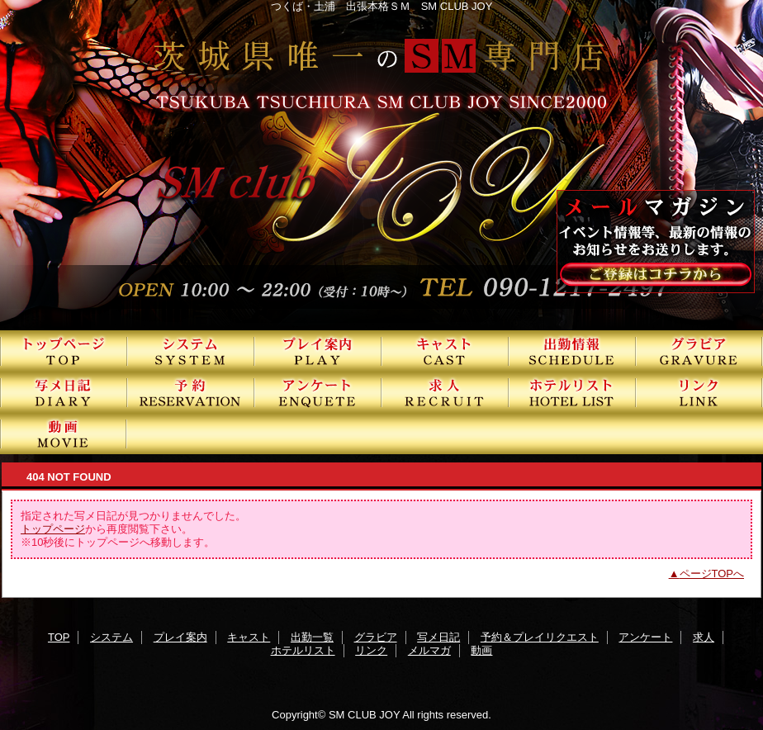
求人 (445, 392)
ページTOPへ (712, 573)
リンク (699, 392)
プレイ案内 (318, 351)
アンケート (318, 392)
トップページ (53, 529)
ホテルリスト (572, 392)
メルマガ (429, 650)
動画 (63, 433)
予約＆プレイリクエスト (190, 392)
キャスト (445, 351)
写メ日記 (63, 392)
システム (190, 351)
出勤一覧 (572, 351)
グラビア (699, 351)
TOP (63, 351)
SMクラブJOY (381, 165)
